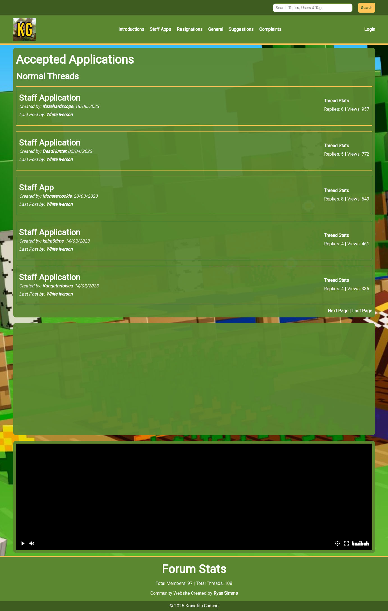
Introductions (131, 29)
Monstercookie (57, 196)
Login (369, 29)
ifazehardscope (57, 106)
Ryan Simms (225, 593)
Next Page (338, 310)
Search (366, 8)
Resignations (190, 29)
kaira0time (52, 241)
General (215, 29)
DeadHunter (54, 151)
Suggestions (241, 29)
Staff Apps (160, 29)
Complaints (270, 29)
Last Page (362, 310)
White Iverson (59, 114)
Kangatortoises (57, 286)
